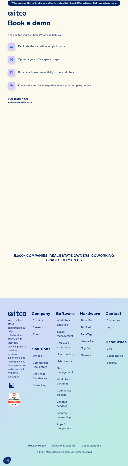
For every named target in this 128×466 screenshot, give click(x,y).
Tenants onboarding (64, 415)
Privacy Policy (37, 445)
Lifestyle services (62, 404)
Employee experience (63, 345)
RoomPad (87, 320)
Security (111, 362)
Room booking (65, 354)
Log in (110, 327)
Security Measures (64, 445)
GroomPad (87, 341)
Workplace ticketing (63, 381)
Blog (109, 348)
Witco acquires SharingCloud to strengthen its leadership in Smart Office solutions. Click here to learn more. (64, 3)
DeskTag (86, 334)
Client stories (114, 355)
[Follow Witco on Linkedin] (12, 385)
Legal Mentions (91, 445)
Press (36, 334)
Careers (38, 327)
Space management (65, 334)
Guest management (65, 370)
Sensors (86, 355)
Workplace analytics (63, 322)
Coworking (39, 385)
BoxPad (86, 327)
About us (38, 320)
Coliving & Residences (40, 376)
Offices (37, 355)
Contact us (113, 320)
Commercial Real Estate (40, 365)
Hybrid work (64, 361)
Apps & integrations (64, 426)
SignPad (86, 348)
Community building (64, 393)
